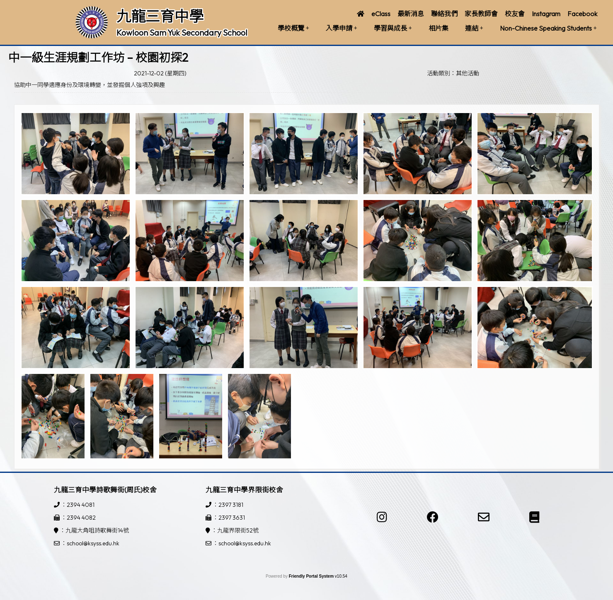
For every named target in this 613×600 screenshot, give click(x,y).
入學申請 (341, 28)
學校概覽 (293, 28)
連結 (474, 28)
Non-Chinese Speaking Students (548, 28)
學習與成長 (393, 28)
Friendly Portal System (312, 576)
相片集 (438, 28)
